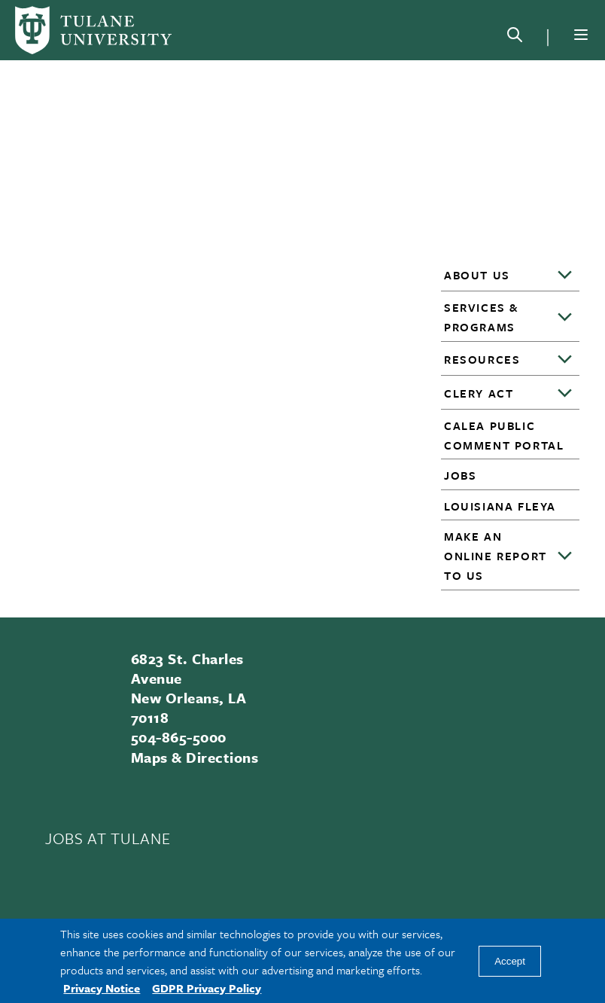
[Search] (515, 38)
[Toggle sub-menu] (565, 276)
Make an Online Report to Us (495, 556)
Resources (482, 359)
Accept (509, 961)
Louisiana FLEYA (500, 506)
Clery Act (478, 393)
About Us (477, 275)
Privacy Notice (101, 988)
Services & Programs (481, 317)
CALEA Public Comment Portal (504, 435)
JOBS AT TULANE (107, 838)
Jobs (460, 475)
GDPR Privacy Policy (206, 988)
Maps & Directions (194, 757)
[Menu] (581, 35)
